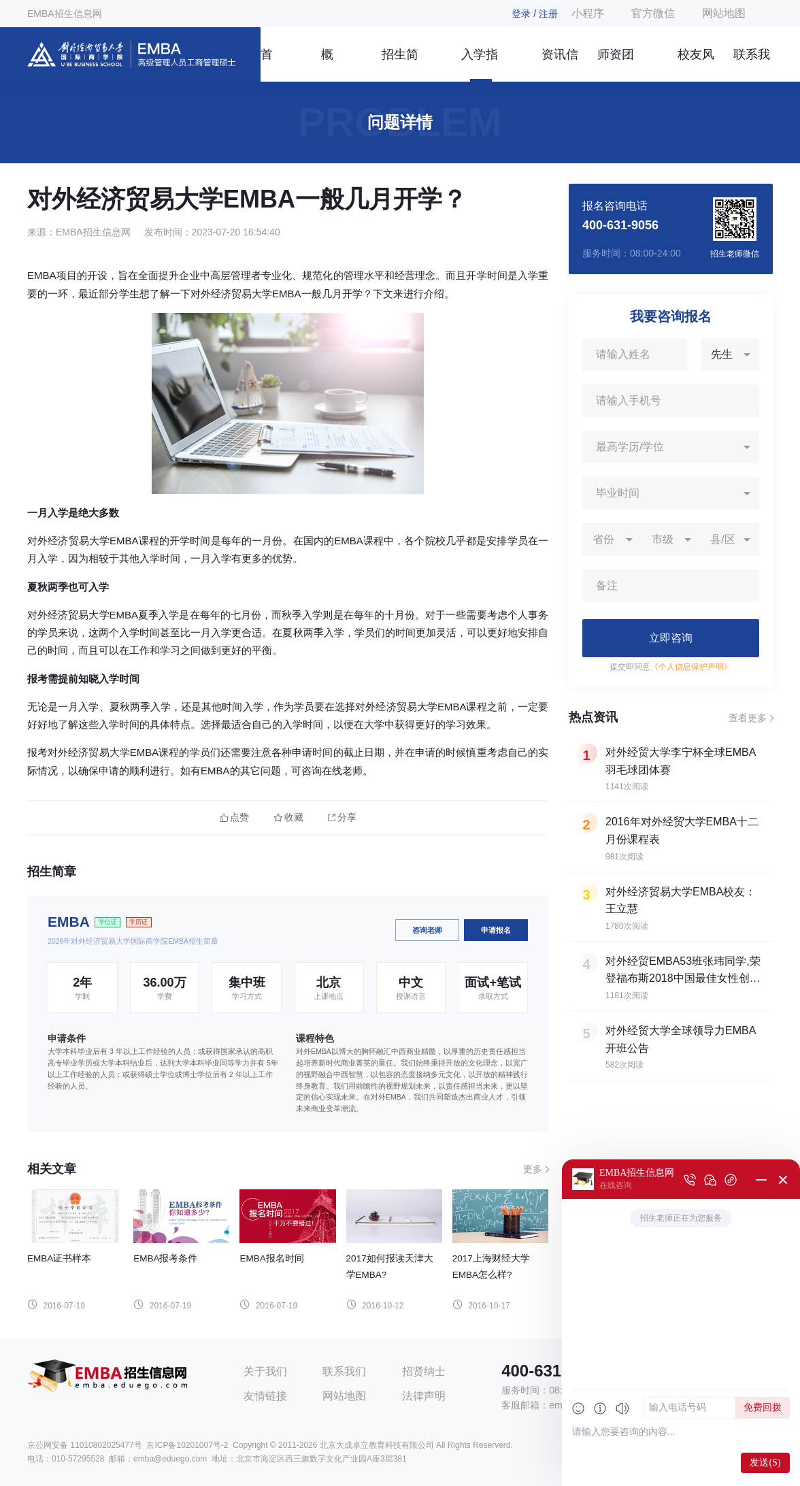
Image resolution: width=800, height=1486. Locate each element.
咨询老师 (427, 930)
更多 (532, 1168)
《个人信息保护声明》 (691, 667)
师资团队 (615, 65)
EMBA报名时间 (271, 1258)
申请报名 (496, 930)
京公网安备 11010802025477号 (84, 1445)
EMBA (69, 921)
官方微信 (653, 13)
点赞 (234, 817)
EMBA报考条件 (165, 1258)
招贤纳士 (424, 1371)
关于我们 (265, 1371)
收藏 (288, 817)
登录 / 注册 (535, 13)
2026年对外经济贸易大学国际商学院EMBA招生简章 (133, 941)
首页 (267, 65)
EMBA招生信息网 (64, 13)
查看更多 (748, 717)
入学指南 (479, 65)
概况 (327, 65)
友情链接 (265, 1396)
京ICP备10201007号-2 (187, 1445)
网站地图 (724, 13)
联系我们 (751, 65)
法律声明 (424, 1396)
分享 (342, 817)
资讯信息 (559, 65)
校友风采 (696, 65)
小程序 (587, 13)
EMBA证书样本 (59, 1258)
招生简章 (400, 65)
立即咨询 (671, 638)
